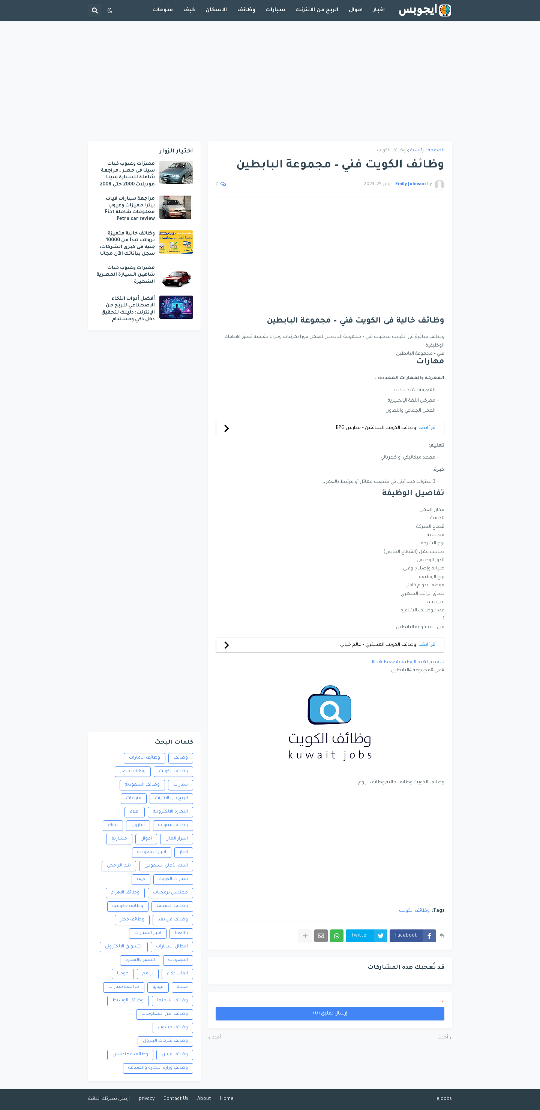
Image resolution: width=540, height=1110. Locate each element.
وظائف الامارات (144, 758)
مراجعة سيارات (123, 987)
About (204, 1099)
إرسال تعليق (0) (330, 1013)
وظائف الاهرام (125, 892)
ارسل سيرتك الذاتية (109, 1099)
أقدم (216, 1037)
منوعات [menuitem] (163, 10)
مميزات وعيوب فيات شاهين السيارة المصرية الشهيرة (125, 275)
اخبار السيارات (147, 933)
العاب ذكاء (177, 973)
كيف (141, 879)
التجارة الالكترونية (170, 812)
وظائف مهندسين (130, 1054)
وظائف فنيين (175, 1054)
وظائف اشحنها (172, 1000)
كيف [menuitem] (189, 10)
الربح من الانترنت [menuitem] (317, 10)
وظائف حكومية (127, 906)
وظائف (181, 758)
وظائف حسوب (173, 1027)
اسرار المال (176, 839)
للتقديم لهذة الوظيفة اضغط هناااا (408, 662)
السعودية (178, 960)
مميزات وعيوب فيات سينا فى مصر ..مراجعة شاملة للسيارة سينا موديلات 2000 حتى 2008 (127, 174)
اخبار (184, 852)
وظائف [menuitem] (246, 10)
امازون (138, 825)
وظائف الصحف (172, 906)
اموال (146, 839)
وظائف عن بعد (173, 919)
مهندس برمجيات (170, 892)
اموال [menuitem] (356, 10)
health (181, 933)
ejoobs (444, 1099)
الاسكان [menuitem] (216, 10)
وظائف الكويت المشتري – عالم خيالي (378, 645)
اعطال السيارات (172, 946)
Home (227, 1099)
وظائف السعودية (142, 785)
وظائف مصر (133, 771)
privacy (146, 1099)
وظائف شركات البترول (165, 1041)
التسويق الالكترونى (123, 946)
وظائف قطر (132, 919)
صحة (182, 987)
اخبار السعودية (151, 852)
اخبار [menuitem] (379, 10)
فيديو (158, 987)
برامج (147, 973)
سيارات (180, 785)
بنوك (113, 825)
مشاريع (119, 839)
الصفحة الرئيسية (427, 150)
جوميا (123, 973)
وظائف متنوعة (173, 825)
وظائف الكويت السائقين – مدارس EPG (376, 428)
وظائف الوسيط (128, 1000)
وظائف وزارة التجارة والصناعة (158, 1068)
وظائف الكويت (391, 150)
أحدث (442, 1037)
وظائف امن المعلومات (164, 1014)
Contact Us (176, 1099)
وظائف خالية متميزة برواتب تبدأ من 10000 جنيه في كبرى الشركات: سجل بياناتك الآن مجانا (127, 244)
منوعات (133, 798)
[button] (110, 10)
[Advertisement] (270, 80)
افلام (135, 812)
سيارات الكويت (173, 879)
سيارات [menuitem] (275, 10)
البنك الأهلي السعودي (166, 865)
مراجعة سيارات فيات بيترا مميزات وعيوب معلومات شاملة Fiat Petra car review (130, 209)
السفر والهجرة (140, 960)
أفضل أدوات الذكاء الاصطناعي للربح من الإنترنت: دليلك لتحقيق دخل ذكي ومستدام (128, 309)
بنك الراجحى (119, 865)
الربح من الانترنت (171, 798)
